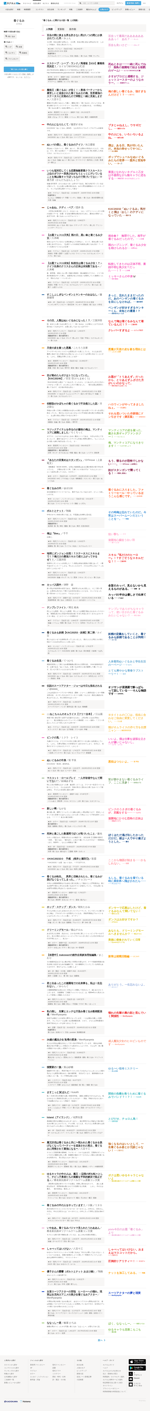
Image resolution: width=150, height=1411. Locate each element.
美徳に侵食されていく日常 (124, 939)
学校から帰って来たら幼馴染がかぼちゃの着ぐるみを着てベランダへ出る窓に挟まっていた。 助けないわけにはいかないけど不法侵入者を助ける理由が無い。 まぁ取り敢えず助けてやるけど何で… (75, 412)
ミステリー (56, 1080)
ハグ (8, 46)
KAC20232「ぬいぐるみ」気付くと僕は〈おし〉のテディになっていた (126, 212)
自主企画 (80, 1365)
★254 (50, 112)
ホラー (56, 77)
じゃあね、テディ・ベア (60, 207)
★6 (49, 1052)
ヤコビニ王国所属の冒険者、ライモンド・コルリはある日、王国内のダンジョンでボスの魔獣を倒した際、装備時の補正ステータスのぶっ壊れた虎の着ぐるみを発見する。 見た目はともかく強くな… (75, 1154)
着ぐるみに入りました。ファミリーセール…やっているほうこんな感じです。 (126, 493)
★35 (49, 193)
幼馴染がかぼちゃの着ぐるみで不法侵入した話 (72, 403)
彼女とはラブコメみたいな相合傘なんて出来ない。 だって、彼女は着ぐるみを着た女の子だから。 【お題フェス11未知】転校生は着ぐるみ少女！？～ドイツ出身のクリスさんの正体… (75, 244)
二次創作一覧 (9, 1380)
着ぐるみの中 (54, 488)
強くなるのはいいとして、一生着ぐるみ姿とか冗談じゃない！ (126, 1147)
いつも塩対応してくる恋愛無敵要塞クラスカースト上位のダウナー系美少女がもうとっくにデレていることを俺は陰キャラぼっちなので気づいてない (74, 173)
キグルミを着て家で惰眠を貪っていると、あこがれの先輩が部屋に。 (72, 1235)
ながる (62, 808)
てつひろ (68, 660)
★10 (49, 1262)
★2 (49, 1311)
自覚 (19, 46)
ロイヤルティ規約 (117, 1377)
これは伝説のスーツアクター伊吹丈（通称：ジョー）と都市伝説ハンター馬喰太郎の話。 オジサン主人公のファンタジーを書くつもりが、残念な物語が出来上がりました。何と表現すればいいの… (75, 695)
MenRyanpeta (59, 1014)
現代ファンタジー (59, 220)
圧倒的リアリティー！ (121, 1261)
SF (54, 302)
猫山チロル (77, 929)
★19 (49, 445)
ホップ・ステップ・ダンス (61, 907)
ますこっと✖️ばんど (58, 1092)
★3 (49, 1027)
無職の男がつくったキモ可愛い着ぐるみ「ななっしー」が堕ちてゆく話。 (74, 1326)
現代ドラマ (58, 135)
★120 (50, 158)
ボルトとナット (55, 511)
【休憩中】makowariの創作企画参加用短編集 (71, 955)
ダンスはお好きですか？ (123, 919)
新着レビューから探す (12, 1383)
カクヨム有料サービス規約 (113, 1380)
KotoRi (75, 1092)
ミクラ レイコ (69, 737)
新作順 (72, 29)
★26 (49, 598)
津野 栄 (68, 584)
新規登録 (134, 3)
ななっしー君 (54, 1322)
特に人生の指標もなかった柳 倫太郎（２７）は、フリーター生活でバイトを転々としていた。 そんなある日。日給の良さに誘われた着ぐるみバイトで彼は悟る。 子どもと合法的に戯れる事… (75, 787)
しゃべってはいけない (59, 1248)
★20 (49, 822)
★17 (49, 702)
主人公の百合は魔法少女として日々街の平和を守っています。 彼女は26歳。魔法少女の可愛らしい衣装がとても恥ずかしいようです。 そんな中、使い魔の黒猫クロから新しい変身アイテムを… (75, 1045)
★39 (49, 391)
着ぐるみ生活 (54, 660)
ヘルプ (105, 1368)
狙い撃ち (113, 534)
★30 (49, 476)
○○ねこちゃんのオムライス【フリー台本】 (70, 714)
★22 (49, 361)
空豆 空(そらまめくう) (78, 378)
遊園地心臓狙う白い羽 (121, 540)
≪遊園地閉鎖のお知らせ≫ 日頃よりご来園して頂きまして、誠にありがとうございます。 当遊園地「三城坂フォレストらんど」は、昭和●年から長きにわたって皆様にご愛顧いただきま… (75, 992)
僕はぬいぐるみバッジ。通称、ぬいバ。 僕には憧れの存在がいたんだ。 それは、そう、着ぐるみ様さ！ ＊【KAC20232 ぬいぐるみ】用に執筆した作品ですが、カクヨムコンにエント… (75, 150)
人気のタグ (81, 1368)
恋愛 (53, 1027)
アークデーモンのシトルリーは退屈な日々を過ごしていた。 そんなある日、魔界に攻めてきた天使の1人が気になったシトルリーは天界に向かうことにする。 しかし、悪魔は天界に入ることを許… (75, 354)
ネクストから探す (10, 1365)
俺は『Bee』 (54, 533)
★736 (50, 77)
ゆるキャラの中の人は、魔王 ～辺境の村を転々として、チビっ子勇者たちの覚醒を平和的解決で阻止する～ (75, 1177)
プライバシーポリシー (111, 1388)
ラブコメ (58, 49)
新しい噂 (51, 808)
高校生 (23, 52)
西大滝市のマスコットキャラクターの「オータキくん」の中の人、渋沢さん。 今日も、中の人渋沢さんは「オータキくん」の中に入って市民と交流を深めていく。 (75, 1211)
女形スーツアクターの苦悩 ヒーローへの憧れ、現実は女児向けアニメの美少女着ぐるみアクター (74, 1293)
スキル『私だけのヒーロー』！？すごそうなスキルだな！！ (126, 558)
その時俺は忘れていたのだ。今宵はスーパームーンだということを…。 (127, 515)
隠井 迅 (80, 207)
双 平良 (72, 760)
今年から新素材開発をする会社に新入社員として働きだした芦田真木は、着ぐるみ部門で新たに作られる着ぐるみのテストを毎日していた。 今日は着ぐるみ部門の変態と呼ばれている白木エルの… (75, 885)
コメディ (10, 52)
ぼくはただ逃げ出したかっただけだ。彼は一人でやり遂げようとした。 (127, 838)
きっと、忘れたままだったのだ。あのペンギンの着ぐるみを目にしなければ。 (126, 298)
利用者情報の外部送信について (114, 1391)
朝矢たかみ (84, 907)
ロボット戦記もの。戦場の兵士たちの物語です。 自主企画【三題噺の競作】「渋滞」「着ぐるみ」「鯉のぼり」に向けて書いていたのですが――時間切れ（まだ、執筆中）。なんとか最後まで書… (75, 839)
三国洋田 (97, 320)
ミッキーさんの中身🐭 (122, 276)
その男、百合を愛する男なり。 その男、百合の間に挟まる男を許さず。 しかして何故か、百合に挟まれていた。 (75, 43)
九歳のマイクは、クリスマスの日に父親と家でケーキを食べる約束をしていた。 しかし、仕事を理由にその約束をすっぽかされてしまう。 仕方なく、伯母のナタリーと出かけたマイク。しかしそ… (75, 743)
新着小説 (80, 1374)
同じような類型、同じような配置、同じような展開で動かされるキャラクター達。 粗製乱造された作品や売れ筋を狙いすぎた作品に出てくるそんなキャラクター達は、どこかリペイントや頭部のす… (75, 613)
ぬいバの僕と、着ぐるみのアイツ (65, 144)
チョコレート (85, 879)
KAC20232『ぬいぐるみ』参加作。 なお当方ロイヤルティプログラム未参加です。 (75, 129)
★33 (49, 499)
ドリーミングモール (57, 929)
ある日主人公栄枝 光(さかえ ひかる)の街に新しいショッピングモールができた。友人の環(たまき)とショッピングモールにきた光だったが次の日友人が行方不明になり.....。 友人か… (75, 936)
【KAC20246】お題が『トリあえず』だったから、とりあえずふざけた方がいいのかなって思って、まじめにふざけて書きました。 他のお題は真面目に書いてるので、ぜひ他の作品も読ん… (75, 384)
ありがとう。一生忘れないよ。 (127, 984)
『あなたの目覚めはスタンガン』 (65, 460)
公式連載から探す (10, 1377)
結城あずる (67, 781)
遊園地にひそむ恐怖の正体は (125, 818)
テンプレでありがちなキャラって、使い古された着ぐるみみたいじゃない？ (126, 612)
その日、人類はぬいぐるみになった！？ (68, 320)
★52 (49, 331)
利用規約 (106, 1377)
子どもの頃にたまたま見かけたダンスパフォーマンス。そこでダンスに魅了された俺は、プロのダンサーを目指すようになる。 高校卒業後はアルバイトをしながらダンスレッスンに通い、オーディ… (75, 913)
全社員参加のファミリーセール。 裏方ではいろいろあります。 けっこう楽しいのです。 (75, 493)
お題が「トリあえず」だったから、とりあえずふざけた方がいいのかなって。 (126, 380)
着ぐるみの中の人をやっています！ (66, 1205)
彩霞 (94, 858)
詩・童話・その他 (58, 971)
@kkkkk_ (54, 689)
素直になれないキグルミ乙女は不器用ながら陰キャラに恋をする (127, 175)
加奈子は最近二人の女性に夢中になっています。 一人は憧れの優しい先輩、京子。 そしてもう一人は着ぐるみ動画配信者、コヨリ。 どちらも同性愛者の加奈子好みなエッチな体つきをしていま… (75, 1020)
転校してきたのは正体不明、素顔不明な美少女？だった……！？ (127, 267)
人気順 (49, 29)
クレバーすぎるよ (119, 330)
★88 (49, 220)
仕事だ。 (50, 537)
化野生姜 (78, 1117)
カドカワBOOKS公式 (70, 66)
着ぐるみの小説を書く (18, 69)
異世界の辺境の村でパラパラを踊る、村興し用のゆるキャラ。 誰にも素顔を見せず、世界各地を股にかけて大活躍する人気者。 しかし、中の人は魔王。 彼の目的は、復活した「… (75, 1186)
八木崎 (55, 238)
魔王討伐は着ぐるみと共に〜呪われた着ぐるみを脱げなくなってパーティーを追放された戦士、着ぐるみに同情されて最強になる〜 (74, 1145)
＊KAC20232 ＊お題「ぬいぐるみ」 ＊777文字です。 (67, 862)
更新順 (60, 29)
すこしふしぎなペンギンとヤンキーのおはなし (72, 294)
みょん (67, 38)
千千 (65, 533)
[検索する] (80, 3)
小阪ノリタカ (95, 1205)
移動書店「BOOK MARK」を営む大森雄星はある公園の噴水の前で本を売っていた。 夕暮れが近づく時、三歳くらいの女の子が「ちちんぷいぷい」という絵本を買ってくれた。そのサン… (75, 469)
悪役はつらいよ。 (119, 761)
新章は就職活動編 (118, 956)
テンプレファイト (56, 607)
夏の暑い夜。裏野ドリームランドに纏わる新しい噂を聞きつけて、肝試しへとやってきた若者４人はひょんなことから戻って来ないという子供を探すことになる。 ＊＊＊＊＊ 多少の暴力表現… (75, 814)
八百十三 (56, 99)
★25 (49, 420)
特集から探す (9, 1374)
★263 (50, 135)
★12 (49, 920)
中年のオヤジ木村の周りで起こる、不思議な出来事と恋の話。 (70, 515)
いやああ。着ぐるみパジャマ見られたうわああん (73, 1228)
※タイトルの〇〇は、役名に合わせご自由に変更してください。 (127, 718)
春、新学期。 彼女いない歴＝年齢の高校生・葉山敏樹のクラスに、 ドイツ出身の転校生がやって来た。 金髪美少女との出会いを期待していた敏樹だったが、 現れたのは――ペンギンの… (75, 275)
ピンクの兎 (53, 737)
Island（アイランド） (59, 1117)
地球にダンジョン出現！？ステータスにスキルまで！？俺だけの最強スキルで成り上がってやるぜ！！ (73, 556)
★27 (49, 519)
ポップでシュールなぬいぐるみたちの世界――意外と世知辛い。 (127, 160)
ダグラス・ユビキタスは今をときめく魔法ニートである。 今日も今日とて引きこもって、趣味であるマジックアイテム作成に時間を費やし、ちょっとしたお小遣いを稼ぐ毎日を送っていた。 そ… (75, 438)
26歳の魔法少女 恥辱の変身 (62, 1039)
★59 (49, 302)
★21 (49, 646)
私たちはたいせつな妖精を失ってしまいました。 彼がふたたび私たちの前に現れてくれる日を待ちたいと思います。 (75, 640)
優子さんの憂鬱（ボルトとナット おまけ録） (71, 1271)
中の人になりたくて (57, 124)
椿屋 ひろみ (70, 1322)
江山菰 (99, 714)
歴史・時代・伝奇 (59, 1377)
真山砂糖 (68, 1067)
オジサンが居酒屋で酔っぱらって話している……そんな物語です (127, 690)
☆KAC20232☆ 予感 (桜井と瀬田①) (68, 858)
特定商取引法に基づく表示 (113, 1383)
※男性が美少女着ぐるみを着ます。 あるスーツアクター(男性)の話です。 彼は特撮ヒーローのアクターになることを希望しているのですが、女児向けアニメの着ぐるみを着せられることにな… (75, 1303)
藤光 (99, 833)
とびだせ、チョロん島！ (123, 1118)
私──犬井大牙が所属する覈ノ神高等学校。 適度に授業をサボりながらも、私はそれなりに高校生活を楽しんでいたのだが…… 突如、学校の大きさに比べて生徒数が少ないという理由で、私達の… (75, 1098)
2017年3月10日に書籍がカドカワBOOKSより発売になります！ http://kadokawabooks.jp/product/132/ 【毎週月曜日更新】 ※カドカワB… (74, 71)
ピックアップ (82, 1371)
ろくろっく (77, 432)
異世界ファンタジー (61, 112)
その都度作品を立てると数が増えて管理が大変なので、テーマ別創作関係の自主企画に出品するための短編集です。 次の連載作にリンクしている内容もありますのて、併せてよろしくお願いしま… (75, 964)
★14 (49, 794)
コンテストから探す (11, 1368)
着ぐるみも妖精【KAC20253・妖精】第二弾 (71, 632)
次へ (101, 1340)
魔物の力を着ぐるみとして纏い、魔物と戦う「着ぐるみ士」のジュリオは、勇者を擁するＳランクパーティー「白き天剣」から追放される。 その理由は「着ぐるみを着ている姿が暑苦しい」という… (75, 105)
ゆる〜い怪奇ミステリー (123, 1068)
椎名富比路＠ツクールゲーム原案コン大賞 (77, 1180)
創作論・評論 (35, 1380)
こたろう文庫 (80, 347)
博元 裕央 (73, 607)
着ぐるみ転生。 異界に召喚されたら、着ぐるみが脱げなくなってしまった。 (74, 878)
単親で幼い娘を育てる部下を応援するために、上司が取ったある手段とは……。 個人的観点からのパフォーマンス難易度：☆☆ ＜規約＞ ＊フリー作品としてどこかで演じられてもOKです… (75, 720)
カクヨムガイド (108, 1365)
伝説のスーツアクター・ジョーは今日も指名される (74, 685)
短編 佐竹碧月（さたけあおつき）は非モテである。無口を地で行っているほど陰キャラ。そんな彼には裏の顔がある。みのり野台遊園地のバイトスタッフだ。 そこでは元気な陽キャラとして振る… (75, 186)
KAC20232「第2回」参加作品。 (59, 764)
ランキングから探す (11, 1371)
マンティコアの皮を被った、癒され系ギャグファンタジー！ (126, 433)
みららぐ (63, 986)
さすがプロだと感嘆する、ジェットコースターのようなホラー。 (126, 79)
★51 (49, 282)
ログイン (120, 3)
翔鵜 (68, 511)
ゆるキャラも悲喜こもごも (124, 1329)
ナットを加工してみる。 (123, 1272)
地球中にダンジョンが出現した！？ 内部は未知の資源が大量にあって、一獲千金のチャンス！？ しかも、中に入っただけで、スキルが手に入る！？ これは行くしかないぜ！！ (75, 565)
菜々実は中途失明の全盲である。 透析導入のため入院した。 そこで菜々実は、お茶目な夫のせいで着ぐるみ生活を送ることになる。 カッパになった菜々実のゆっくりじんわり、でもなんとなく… (74, 590)
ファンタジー (11, 58)
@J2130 (68, 488)
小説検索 (80, 1380)
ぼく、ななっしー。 (120, 1323)
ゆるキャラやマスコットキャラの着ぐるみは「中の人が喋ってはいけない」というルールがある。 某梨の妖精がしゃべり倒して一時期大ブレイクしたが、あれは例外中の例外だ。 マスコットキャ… (75, 1254)
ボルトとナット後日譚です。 (57, 1275)
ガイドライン (108, 1386)
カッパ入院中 (54, 584)
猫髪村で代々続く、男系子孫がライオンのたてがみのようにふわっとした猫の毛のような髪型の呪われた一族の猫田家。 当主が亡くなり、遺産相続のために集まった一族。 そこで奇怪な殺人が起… (75, 1073)
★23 (49, 674)
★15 (49, 847)
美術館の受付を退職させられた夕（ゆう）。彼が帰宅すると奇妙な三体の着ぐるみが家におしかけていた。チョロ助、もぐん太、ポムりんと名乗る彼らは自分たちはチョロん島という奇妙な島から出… (75, 1123)
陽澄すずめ (77, 124)
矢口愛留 (90, 144)
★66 (49, 251)
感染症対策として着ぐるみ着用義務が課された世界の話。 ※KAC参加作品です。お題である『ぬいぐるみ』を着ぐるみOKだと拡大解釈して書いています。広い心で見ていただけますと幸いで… (75, 666)
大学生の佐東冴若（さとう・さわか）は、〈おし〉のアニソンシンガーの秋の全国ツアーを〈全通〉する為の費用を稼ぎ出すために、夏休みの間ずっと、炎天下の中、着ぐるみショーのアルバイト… (75, 213)
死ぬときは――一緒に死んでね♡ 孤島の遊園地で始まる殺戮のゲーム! (127, 67)
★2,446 (51, 49)
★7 (49, 893)
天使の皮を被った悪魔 (59, 347)
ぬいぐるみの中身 (56, 760)
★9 (49, 943)
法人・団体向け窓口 (110, 1374)
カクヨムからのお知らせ (112, 1371)
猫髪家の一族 (54, 1067)
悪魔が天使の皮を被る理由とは (127, 349)
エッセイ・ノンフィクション (63, 499)
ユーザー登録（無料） (24, 74)
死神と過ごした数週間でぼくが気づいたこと (71, 833)
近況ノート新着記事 (84, 1377)
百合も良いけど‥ (119, 45)
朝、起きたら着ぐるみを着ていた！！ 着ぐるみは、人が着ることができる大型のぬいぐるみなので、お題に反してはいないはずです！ (75, 325)
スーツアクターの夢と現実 (124, 1292)
